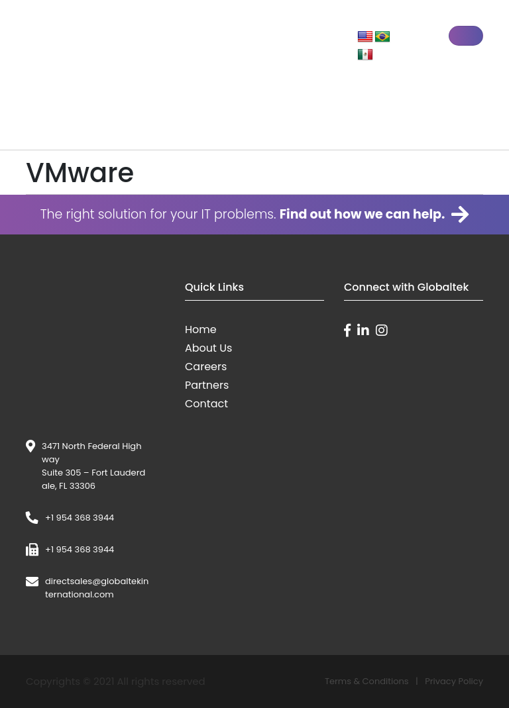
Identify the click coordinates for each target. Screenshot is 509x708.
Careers (206, 366)
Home (201, 329)
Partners (207, 385)
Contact (206, 403)
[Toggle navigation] (466, 36)
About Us (208, 348)
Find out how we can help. (374, 215)
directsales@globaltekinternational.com (96, 588)
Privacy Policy (454, 681)
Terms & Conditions (367, 681)
